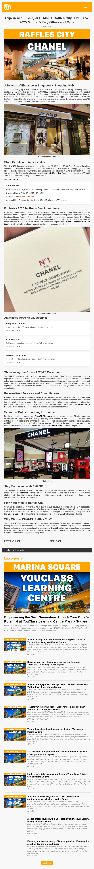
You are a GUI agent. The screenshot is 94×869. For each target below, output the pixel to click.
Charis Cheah (50, 314)
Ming (50, 481)
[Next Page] (47, 863)
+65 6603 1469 (28, 197)
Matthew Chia (50, 157)
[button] (85, 6)
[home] (7, 7)
